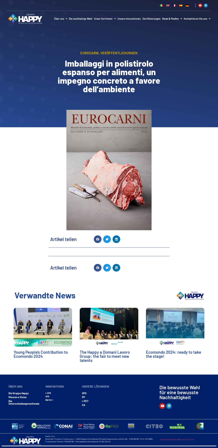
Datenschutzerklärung (169, 439)
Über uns (60, 19)
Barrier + (49, 400)
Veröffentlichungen (119, 53)
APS (47, 396)
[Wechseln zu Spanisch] (181, 5)
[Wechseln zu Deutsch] (187, 5)
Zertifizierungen (151, 18)
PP (83, 397)
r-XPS (48, 393)
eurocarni (89, 53)
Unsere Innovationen (129, 18)
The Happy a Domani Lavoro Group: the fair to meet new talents (105, 356)
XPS (84, 393)
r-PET (85, 401)
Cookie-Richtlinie (187, 439)
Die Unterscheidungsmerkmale (24, 402)
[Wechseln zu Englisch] (168, 5)
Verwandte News (44, 295)
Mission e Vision (18, 397)
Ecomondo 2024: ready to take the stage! (173, 354)
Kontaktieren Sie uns (197, 19)
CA (83, 404)
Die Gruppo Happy (19, 393)
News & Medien (172, 19)
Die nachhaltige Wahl (80, 18)
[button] (98, 239)
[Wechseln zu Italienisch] (161, 5)
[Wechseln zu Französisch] (174, 5)
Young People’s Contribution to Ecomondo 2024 (41, 354)
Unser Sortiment (105, 19)
